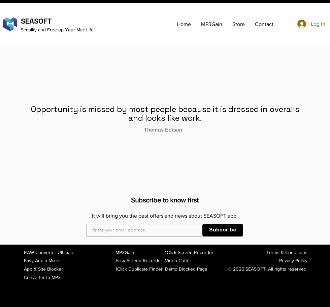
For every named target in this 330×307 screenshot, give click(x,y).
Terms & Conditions (286, 252)
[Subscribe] (222, 230)
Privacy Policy (293, 260)
